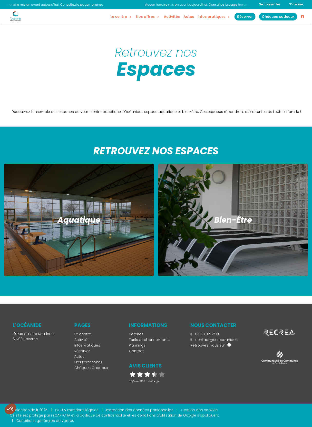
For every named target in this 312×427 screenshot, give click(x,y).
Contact (136, 350)
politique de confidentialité (103, 415)
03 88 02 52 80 (205, 334)
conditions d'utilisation (156, 415)
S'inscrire (296, 4)
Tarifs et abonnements (149, 339)
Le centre (82, 334)
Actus (189, 16)
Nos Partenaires (88, 362)
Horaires (136, 334)
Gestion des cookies (199, 409)
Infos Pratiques (211, 16)
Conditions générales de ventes (45, 420)
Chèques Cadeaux (91, 367)
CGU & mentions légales (76, 409)
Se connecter (269, 4)
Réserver (82, 350)
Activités (172, 16)
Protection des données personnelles (139, 409)
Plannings (137, 345)
